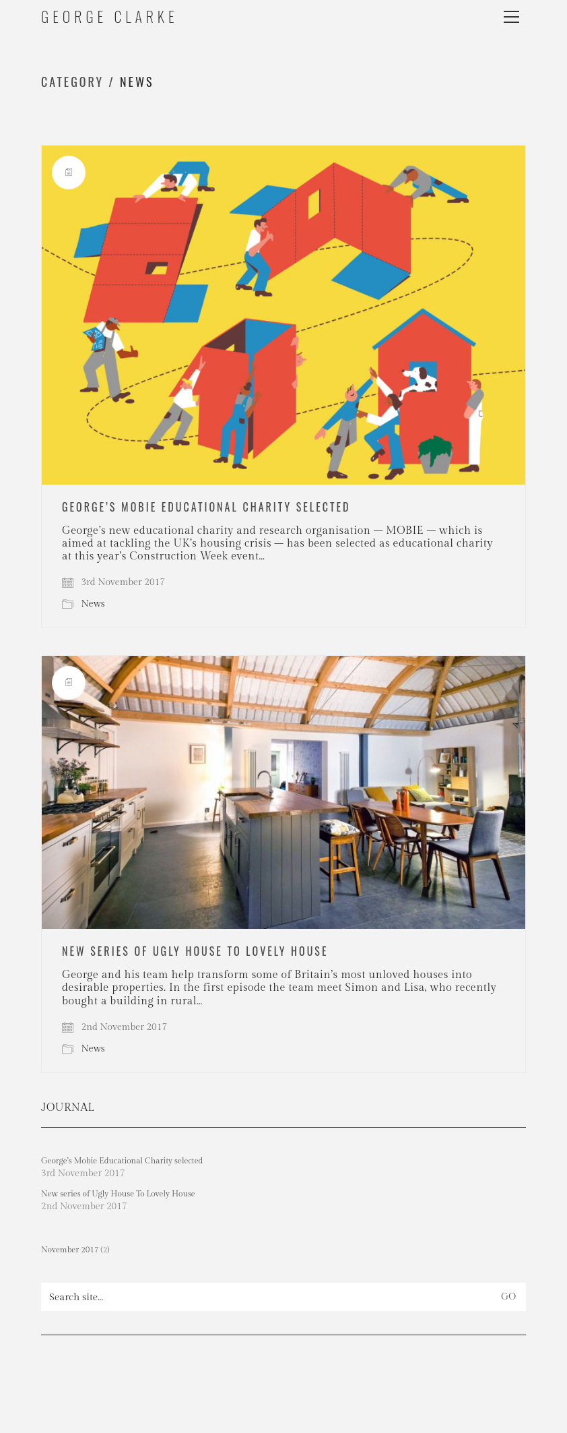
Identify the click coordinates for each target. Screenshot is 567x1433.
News (137, 81)
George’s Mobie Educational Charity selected (206, 506)
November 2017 (70, 1249)
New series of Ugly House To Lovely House (195, 951)
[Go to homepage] (109, 16)
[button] (515, 16)
